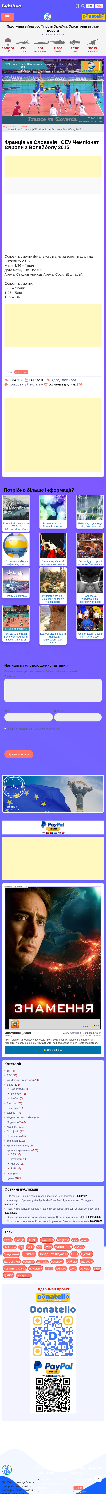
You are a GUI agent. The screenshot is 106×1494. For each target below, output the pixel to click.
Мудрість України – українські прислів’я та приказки (53, 598)
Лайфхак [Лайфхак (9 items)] (79, 1247)
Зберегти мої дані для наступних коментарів (33, 728)
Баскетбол (17, 1088)
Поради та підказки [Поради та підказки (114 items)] (53, 1254)
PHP (13, 1168)
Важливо (12, 1103)
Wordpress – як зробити (20, 1080)
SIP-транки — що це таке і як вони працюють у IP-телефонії (41, 1196)
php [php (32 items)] (21, 1247)
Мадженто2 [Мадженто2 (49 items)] (11, 1254)
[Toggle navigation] (7, 17)
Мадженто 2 (14, 1122)
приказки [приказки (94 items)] (35, 1268)
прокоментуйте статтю (26, 384)
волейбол (21, 372)
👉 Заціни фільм (53, 1050)
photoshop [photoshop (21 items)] (10, 1247)
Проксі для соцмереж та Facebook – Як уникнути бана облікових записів (48, 1221)
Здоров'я (12, 1112)
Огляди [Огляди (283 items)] (29, 1254)
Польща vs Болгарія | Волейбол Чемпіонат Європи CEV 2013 (16, 636)
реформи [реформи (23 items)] (61, 1268)
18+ (9, 1070)
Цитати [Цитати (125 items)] (86, 1254)
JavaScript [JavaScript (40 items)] (47, 1240)
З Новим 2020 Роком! (16, 595)
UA (99, 5)
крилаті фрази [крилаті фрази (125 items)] (15, 1268)
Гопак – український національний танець (53, 563)
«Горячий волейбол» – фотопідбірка (16, 563)
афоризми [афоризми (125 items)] (12, 1261)
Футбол (15, 1098)
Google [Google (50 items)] (19, 1240)
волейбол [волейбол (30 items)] (57, 1261)
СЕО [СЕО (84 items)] (74, 1254)
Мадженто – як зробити (20, 1117)
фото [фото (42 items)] (73, 1268)
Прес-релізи (14, 1136)
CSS (13, 1154)
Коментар (10, 676)
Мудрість (12, 1126)
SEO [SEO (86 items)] (30, 1247)
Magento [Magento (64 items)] (63, 1240)
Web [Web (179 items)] (48, 1246)
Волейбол (68, 380)
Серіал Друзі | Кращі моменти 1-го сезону (90, 563)
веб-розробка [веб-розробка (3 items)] (42, 1262)
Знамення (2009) (18, 1032)
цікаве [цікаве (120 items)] (9, 1275)
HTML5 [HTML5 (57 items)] (32, 1240)
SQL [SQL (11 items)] (39, 1247)
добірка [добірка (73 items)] (72, 1261)
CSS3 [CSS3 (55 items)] (8, 1240)
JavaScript (16, 1159)
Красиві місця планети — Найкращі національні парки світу (53, 638)
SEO (9, 1075)
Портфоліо (13, 1131)
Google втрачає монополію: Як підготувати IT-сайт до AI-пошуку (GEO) (47, 1217)
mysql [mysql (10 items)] (75, 1240)
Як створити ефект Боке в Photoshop (53, 525)
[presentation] (28, 742)
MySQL (15, 1163)
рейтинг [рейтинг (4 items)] (49, 1269)
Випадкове (13, 1108)
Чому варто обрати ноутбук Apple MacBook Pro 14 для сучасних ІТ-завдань (50, 1200)
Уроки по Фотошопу (18, 1145)
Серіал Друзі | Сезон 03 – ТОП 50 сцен (90, 635)
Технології (12, 1140)
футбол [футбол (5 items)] (97, 1269)
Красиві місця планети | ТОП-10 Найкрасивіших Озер (16, 526)
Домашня (10, 126)
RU (90, 5)
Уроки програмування (19, 1150)
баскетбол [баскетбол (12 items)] (28, 1261)
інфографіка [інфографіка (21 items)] (24, 1275)
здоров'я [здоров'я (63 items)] (87, 1261)
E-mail (58, 710)
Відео (25, 126)
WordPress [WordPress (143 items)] (63, 1246)
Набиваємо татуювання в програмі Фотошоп (90, 598)
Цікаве (10, 1178)
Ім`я (7, 710)
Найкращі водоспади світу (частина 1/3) (90, 525)
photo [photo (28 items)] (84, 1240)
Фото (10, 1173)
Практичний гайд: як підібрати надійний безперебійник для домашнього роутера (53, 1208)
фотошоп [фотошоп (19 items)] (85, 1268)
